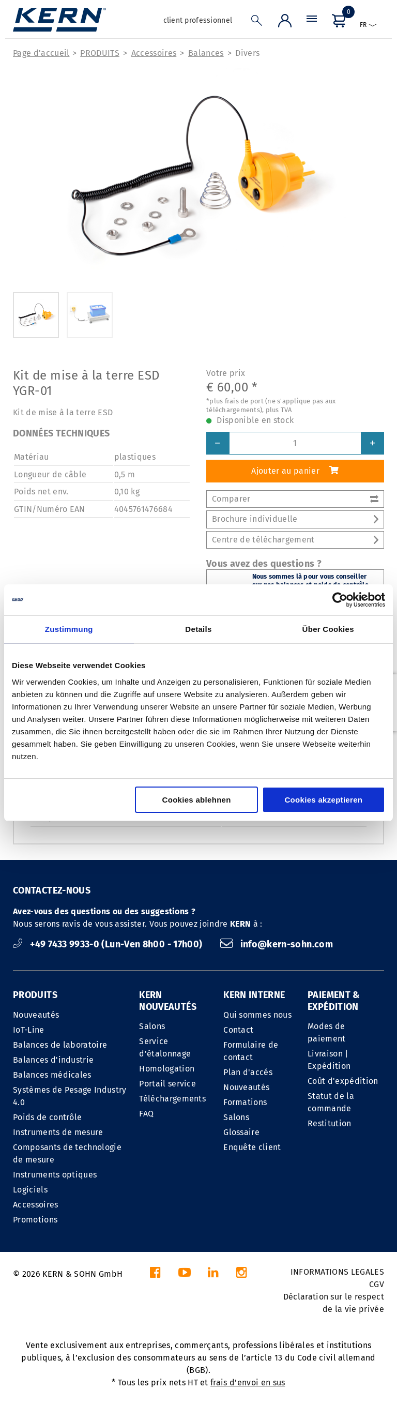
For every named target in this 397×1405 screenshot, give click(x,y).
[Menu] (312, 23)
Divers (247, 53)
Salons (152, 1026)
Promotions (35, 1220)
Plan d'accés (247, 1072)
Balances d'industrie (53, 1060)
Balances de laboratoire (60, 1045)
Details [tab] (198, 629)
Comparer (295, 499)
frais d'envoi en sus (247, 1382)
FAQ (146, 1114)
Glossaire (241, 1132)
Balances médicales (52, 1075)
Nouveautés (36, 1015)
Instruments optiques (55, 1175)
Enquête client (252, 1147)
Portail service (167, 1084)
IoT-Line (28, 1030)
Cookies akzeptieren (323, 799)
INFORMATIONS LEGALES (337, 1272)
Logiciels (30, 1190)
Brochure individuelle (295, 519)
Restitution (330, 1123)
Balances (206, 53)
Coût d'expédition (343, 1081)
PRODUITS (99, 53)
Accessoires (154, 53)
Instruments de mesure (58, 1132)
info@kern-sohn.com (276, 944)
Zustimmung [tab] (69, 629)
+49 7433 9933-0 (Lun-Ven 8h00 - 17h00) (109, 944)
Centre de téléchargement (295, 540)
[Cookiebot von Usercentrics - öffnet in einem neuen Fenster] (340, 600)
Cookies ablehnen (196, 799)
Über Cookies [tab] (328, 629)
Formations (245, 1102)
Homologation (166, 1069)
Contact (238, 1030)
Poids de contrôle (47, 1117)
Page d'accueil (41, 53)
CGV (376, 1284)
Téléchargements (172, 1099)
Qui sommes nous (257, 1015)
